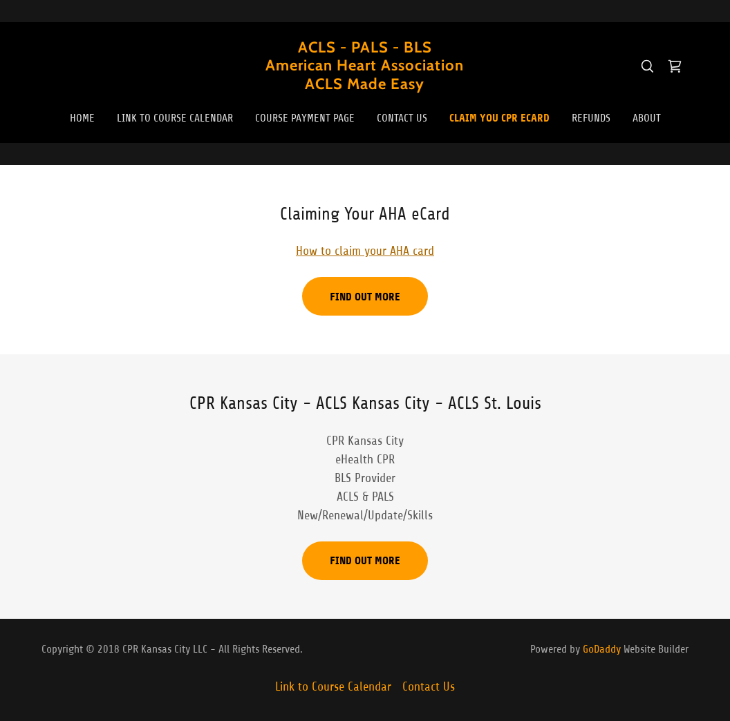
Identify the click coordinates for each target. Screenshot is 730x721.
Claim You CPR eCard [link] (499, 117)
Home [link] (82, 118)
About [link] (647, 118)
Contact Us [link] (402, 118)
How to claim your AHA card (365, 251)
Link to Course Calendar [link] (175, 118)
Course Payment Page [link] (305, 118)
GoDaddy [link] (602, 649)
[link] (365, 85)
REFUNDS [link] (591, 118)
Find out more (365, 296)
